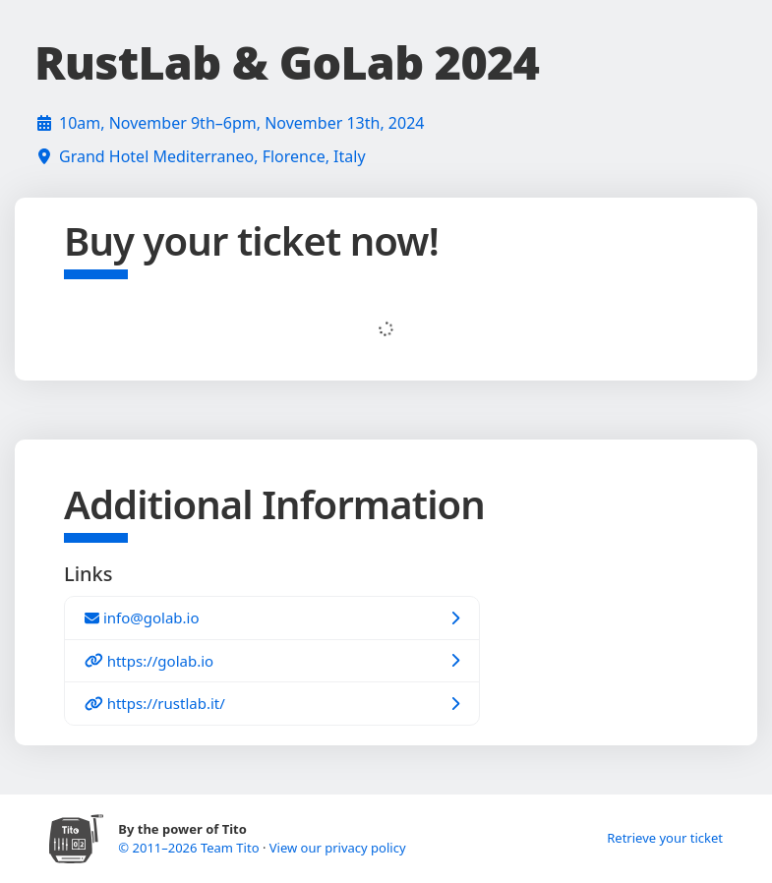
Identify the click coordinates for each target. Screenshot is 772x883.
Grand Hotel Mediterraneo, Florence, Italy (212, 156)
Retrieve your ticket (665, 838)
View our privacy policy (337, 847)
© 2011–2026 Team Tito (190, 847)
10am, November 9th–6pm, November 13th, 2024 (241, 123)
